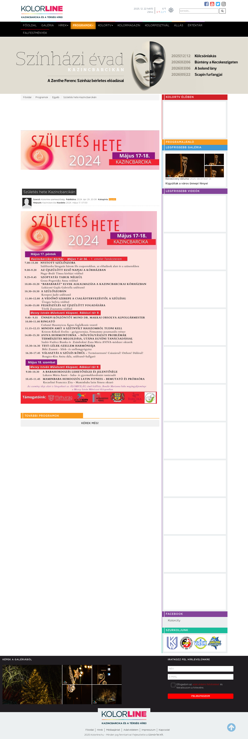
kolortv (105, 25)
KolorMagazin (129, 25)
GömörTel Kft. (156, 735)
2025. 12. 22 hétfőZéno (143, 10)
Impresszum (148, 730)
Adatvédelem (130, 730)
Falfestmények (35, 33)
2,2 (163, 12)
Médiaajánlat (113, 730)
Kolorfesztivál (157, 25)
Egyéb (55, 97)
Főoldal (30, 25)
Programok (83, 25)
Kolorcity (174, 620)
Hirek (100, 730)
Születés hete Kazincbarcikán (80, 97)
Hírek (63, 25)
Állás (178, 25)
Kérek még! (90, 423)
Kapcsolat (164, 730)
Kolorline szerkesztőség (53, 199)
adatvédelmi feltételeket (206, 684)
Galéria (47, 25)
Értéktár (195, 25)
